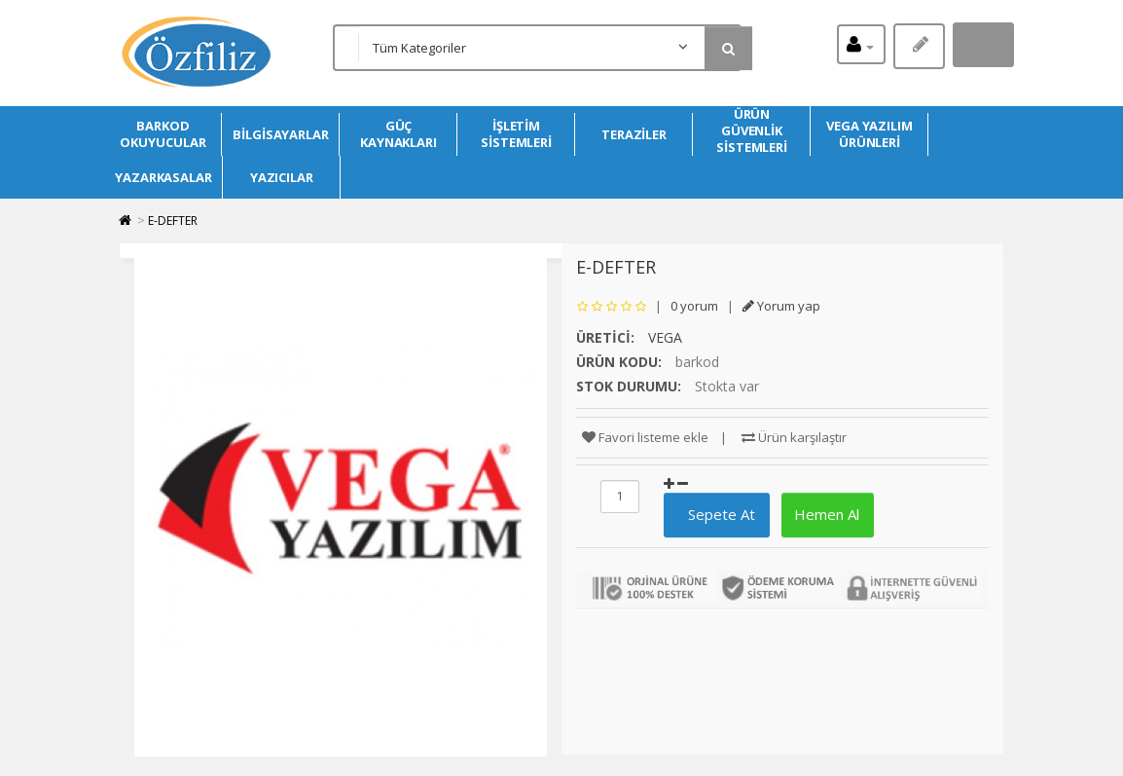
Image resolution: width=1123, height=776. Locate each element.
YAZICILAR (281, 177)
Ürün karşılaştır (794, 437)
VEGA (665, 337)
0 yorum (694, 305)
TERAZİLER (634, 134)
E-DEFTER (173, 220)
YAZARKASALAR (163, 177)
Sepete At (713, 514)
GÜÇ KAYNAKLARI (398, 134)
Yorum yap (781, 305)
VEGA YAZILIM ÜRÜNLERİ (869, 134)
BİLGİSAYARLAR (281, 134)
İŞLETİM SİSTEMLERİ (516, 134)
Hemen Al (824, 514)
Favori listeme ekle (645, 437)
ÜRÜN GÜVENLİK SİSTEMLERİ (751, 131)
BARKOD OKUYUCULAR (162, 134)
